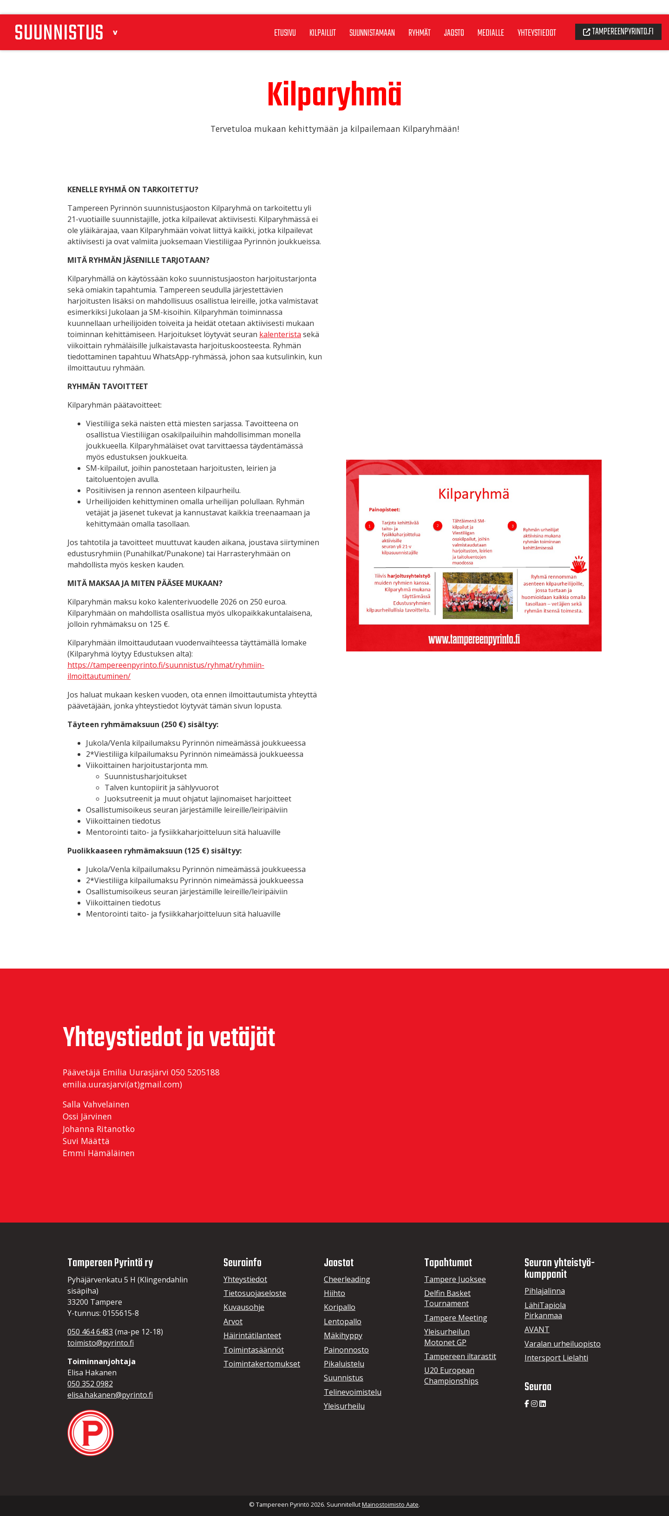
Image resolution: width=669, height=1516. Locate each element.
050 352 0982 (90, 1384)
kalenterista (280, 334)
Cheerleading (347, 1279)
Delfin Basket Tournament (447, 1298)
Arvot (233, 1321)
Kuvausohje (243, 1307)
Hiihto (334, 1293)
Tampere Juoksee (455, 1279)
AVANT (537, 1329)
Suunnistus (343, 1378)
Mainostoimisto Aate (390, 1504)
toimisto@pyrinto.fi (100, 1343)
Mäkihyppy (343, 1335)
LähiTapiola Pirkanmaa (545, 1310)
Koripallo (339, 1307)
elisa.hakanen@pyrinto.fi (110, 1395)
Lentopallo (342, 1321)
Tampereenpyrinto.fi (615, 17)
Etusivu (264, 18)
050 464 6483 (90, 1332)
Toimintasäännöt (253, 1350)
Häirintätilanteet (252, 1335)
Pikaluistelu (344, 1364)
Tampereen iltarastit (460, 1356)
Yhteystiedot (529, 18)
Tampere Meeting (455, 1318)
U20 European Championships (451, 1375)
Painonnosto (346, 1350)
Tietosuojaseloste (254, 1293)
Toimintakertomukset (261, 1364)
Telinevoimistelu (352, 1392)
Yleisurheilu (344, 1406)
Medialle (480, 18)
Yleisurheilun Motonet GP (447, 1337)
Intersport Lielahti (556, 1358)
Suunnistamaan (355, 18)
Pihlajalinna (545, 1291)
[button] (122, 15)
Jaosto (442, 18)
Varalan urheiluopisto (563, 1344)
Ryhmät (406, 18)
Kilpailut (304, 18)
